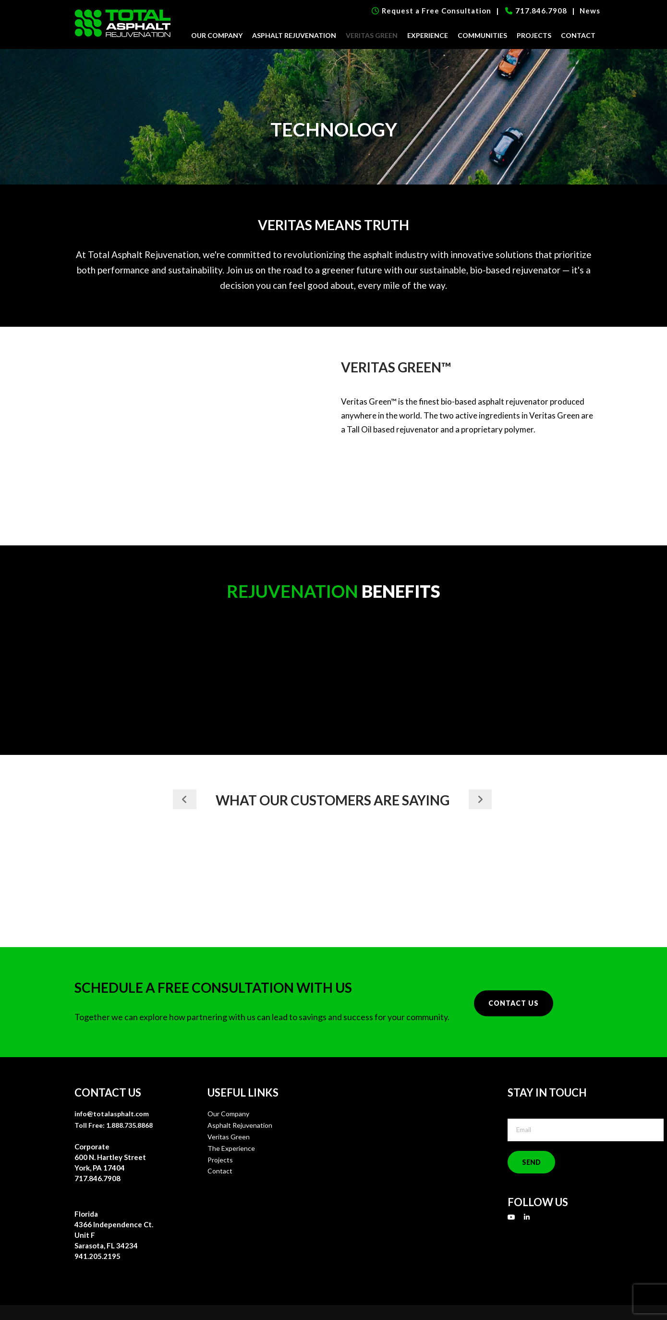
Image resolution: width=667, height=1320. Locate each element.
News (590, 10)
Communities (482, 35)
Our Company (217, 35)
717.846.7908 (536, 10)
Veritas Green (372, 35)
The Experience (231, 1148)
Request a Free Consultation (431, 10)
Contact (578, 35)
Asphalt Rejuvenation (294, 35)
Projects (534, 35)
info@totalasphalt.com (111, 1114)
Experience (427, 35)
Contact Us (513, 1003)
